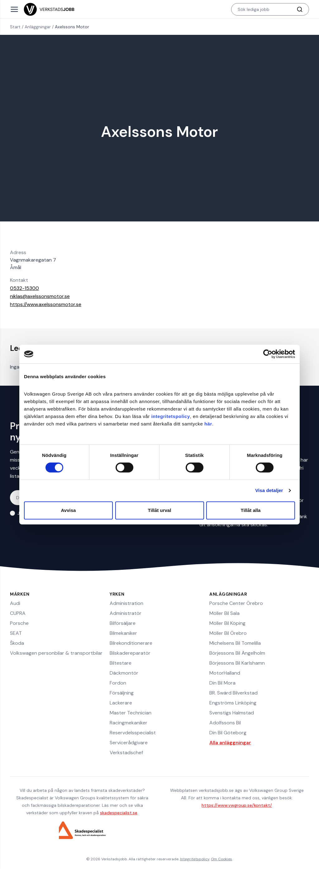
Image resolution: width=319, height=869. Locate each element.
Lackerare (121, 702)
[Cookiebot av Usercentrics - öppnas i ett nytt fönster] (267, 354)
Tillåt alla (251, 510)
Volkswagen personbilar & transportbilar (56, 653)
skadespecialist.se (118, 813)
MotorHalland (224, 673)
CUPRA (18, 613)
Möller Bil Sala (224, 613)
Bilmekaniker (123, 633)
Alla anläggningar (230, 742)
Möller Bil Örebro (228, 633)
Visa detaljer (269, 490)
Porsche (19, 623)
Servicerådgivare (129, 742)
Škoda (17, 643)
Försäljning (122, 693)
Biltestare (120, 663)
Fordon (118, 683)
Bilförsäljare (123, 623)
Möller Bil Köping (227, 623)
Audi (15, 603)
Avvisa (68, 510)
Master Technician (130, 712)
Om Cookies (221, 859)
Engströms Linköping (232, 702)
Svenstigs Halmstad (231, 712)
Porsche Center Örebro (236, 603)
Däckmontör (124, 673)
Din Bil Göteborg (227, 732)
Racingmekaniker (128, 722)
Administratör (125, 613)
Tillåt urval (159, 510)
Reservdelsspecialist (133, 732)
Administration (126, 603)
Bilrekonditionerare (131, 643)
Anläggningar (38, 27)
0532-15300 (24, 288)
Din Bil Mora (222, 683)
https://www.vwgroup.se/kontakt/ (237, 805)
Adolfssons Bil (225, 722)
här (208, 423)
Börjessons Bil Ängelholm (237, 653)
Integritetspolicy (194, 859)
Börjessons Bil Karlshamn (237, 663)
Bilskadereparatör (130, 653)
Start (15, 27)
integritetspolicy (170, 416)
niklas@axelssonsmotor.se (40, 296)
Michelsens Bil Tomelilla (235, 643)
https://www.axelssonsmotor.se (45, 304)
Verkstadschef (126, 752)
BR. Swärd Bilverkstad (233, 693)
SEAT (16, 633)
